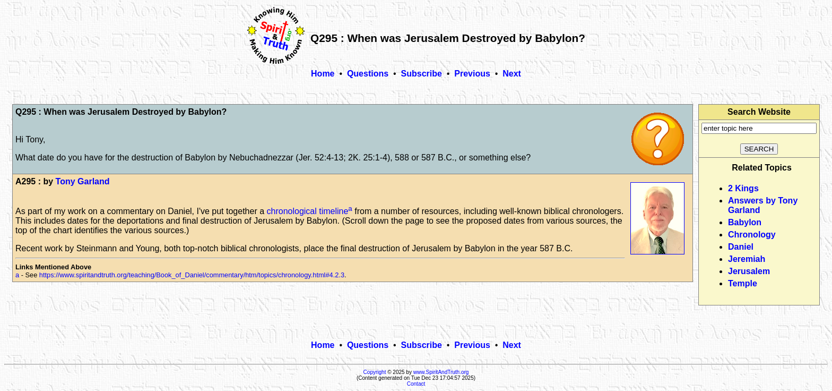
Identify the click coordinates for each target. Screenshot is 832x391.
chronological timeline (308, 211)
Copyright (374, 372)
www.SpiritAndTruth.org (441, 372)
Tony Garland (83, 181)
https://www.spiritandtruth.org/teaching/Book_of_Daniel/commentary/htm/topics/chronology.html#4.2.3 (191, 275)
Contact (416, 384)
